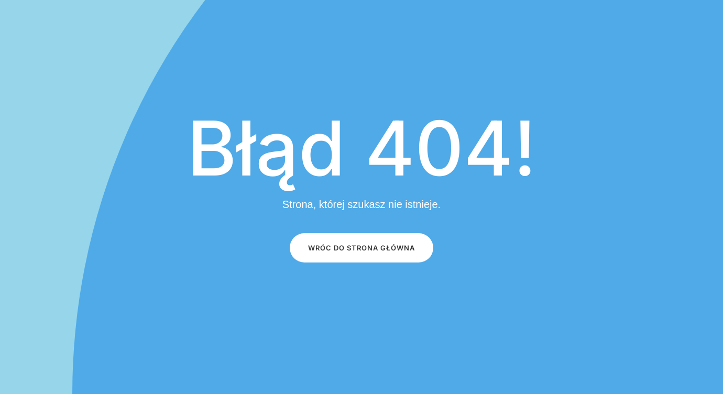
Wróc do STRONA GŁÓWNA (361, 248)
